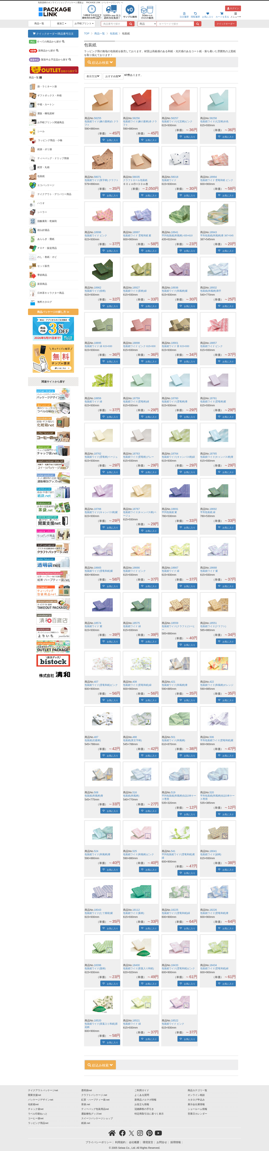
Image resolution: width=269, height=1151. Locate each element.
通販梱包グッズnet (91, 1113)
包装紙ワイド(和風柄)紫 (175, 291)
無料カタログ (40, 302)
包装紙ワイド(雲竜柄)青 (175, 401)
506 (212, 737)
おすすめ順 (113, 76)
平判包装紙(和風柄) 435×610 (177, 235)
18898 (136, 342)
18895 (97, 342)
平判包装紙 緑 (208, 512)
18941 (174, 232)
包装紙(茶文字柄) (132, 740)
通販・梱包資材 (41, 113)
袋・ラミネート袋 (43, 86)
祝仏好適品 (39, 230)
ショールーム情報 (197, 1109)
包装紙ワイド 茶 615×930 (175, 346)
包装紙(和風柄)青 (94, 795)
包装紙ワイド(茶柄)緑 (134, 291)
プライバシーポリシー (99, 1142)
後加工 (62, 23)
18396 (97, 965)
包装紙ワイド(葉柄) (133, 913)
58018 (174, 176)
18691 (174, 508)
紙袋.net (85, 1123)
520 (212, 792)
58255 (97, 118)
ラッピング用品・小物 (45, 140)
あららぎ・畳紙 (41, 239)
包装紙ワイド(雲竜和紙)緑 (137, 685)
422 (212, 681)
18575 (136, 622)
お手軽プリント (84, 23)
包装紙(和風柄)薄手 (210, 291)
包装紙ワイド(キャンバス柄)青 (216, 457)
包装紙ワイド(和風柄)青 (175, 685)
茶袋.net (85, 1104)
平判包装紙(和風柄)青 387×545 (217, 235)
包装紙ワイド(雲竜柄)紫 (213, 401)
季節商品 (38, 275)
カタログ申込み (196, 1099)
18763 (136, 453)
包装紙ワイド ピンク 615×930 (139, 346)
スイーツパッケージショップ (97, 1118)
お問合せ (162, 1142)
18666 (136, 567)
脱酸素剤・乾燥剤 (43, 221)
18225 (174, 909)
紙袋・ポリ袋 (40, 149)
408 (134, 681)
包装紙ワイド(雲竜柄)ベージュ (101, 457)
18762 (97, 453)
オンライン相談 (196, 1095)
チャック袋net (36, 1109)
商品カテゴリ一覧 (197, 1090)
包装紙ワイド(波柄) (210, 854)
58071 (97, 176)
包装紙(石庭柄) (93, 740)
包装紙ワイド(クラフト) (213, 626)
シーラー (38, 212)
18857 (213, 342)
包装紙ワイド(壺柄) (95, 291)
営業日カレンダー (197, 1113)
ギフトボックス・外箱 (45, 95)
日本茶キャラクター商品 (46, 293)
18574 (97, 622)
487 (96, 737)
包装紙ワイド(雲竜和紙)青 (214, 913)
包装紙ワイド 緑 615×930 (98, 346)
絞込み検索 (100, 63)
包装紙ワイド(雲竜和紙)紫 (99, 571)
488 (134, 737)
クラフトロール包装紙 (135, 180)
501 (173, 737)
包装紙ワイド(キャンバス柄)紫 (101, 512)
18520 (97, 1020)
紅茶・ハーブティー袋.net (95, 1099)
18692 (213, 508)
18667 (174, 567)
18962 (97, 287)
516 (134, 792)
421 (173, 681)
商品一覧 (39, 23)
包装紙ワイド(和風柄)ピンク (138, 854)
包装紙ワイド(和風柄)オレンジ (216, 685)
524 (96, 851)
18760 (174, 398)
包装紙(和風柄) (131, 795)
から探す (46, 42)
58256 (136, 118)
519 (173, 792)
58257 (174, 118)
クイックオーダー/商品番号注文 (53, 33)
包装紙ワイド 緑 (93, 401)
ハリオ (37, 203)
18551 (213, 622)
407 (96, 681)
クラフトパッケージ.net (94, 1095)
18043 (97, 909)
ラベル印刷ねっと (37, 1113)
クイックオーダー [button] (226, 23)
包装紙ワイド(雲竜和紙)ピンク (101, 685)
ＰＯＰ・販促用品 (43, 248)
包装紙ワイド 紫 (209, 571)
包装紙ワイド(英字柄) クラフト (101, 180)
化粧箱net (33, 1104)
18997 (136, 232)
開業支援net (34, 1095)
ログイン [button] (233, 8)
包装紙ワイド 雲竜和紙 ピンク (216, 180)
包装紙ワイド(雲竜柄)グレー (138, 457)
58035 (136, 176)
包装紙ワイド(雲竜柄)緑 (136, 401)
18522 (174, 1020)
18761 (213, 398)
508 (96, 792)
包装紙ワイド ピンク (96, 235)
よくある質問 (141, 1095)
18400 (136, 965)
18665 (97, 567)
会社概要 (134, 1142)
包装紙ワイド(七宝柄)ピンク (177, 121)
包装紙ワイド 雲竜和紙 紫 (137, 235)
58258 (213, 118)
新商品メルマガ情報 (145, 1099)
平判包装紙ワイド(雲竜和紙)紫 (216, 740)
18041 (213, 851)
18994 (213, 176)
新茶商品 (38, 284)
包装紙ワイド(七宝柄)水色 (214, 121)
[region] (161, 33)
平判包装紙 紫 (169, 512)
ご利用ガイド (141, 1090)
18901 (174, 342)
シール (37, 131)
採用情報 (175, 1142)
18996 (97, 232)
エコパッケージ (41, 185)
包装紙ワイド (169, 180)
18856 (97, 398)
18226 (213, 909)
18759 (136, 398)
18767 (136, 508)
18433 (174, 965)
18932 (213, 287)
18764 (174, 453)
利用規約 (120, 1142)
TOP (86, 33)
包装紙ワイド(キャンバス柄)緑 (178, 457)
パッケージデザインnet (40, 1099)
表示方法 (93, 76)
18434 (213, 965)
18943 (213, 232)
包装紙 (37, 176)
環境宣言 (148, 1142)
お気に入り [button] (111, 140)
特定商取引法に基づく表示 (149, 1113)
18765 (213, 453)
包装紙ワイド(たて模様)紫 (99, 913)
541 (173, 851)
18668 (213, 567)
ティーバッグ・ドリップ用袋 (49, 158)
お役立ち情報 (141, 1104)
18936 (174, 287)
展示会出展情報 (196, 1104)
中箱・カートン (41, 104)
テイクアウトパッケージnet (43, 1090)
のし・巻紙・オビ (43, 257)
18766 (97, 508)
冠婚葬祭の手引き (144, 1109)
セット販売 (39, 266)
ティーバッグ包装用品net (95, 1109)
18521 (136, 1020)
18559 (174, 622)
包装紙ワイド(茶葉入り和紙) (138, 968)
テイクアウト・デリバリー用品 (50, 194)
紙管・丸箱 (39, 167)
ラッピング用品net (38, 1123)
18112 (136, 909)
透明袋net (86, 1090)
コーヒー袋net (36, 1118)
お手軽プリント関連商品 (46, 122)
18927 (136, 287)
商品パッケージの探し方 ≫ (53, 311)
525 (134, 851)
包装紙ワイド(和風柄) (173, 740)
